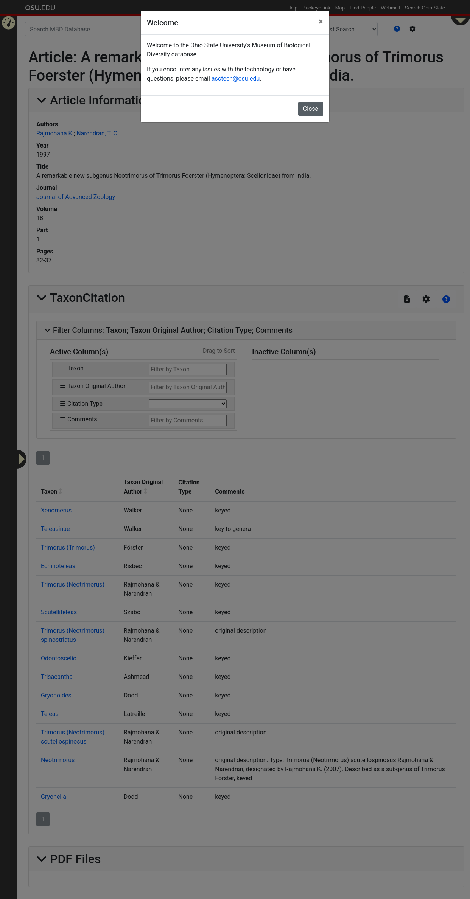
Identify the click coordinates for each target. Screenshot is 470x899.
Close (310, 108)
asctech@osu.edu (236, 78)
